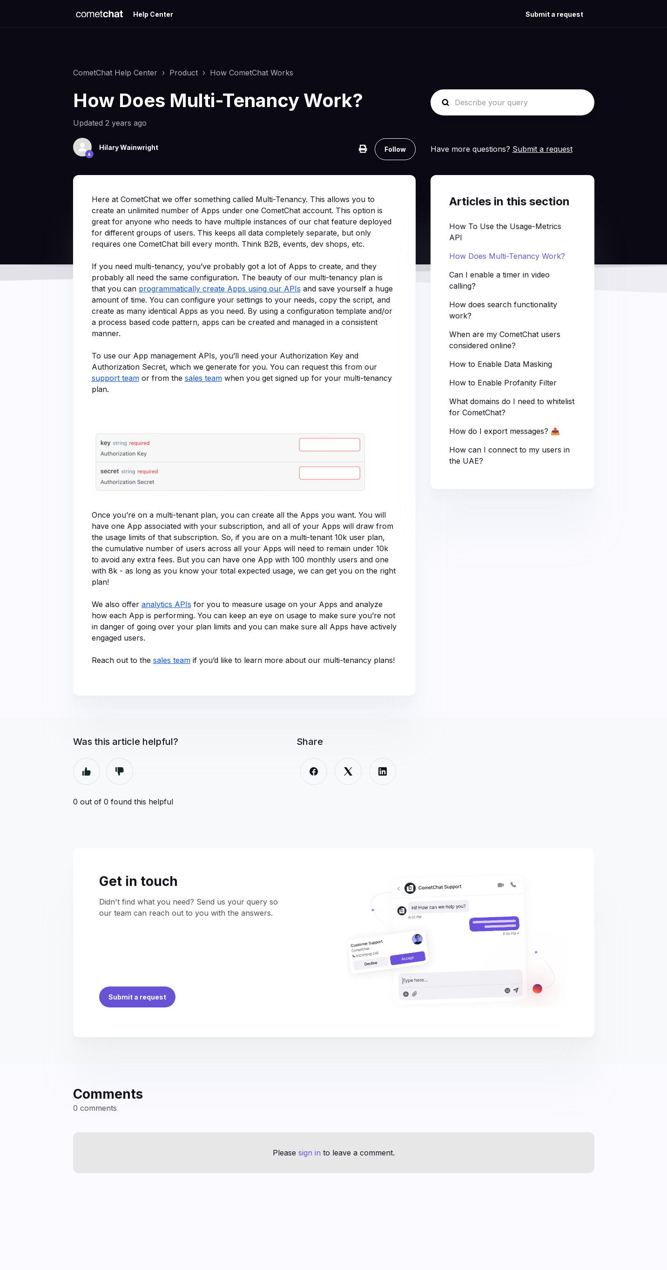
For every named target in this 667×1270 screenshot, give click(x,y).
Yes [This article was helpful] (86, 771)
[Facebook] (314, 771)
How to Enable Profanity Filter (503, 382)
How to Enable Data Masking (500, 364)
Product (183, 72)
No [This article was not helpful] (119, 771)
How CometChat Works (251, 72)
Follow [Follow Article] (395, 149)
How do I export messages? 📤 (504, 431)
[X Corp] (348, 771)
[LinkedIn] (383, 771)
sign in (309, 1152)
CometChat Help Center (115, 72)
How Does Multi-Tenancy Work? (507, 256)
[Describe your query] (512, 102)
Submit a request (554, 14)
